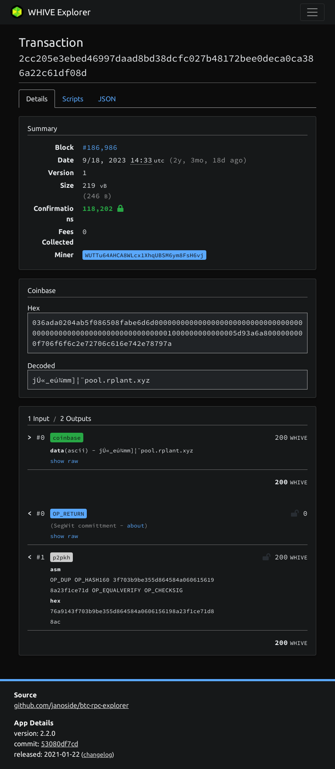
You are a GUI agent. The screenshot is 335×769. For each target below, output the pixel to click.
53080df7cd (59, 744)
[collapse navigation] (312, 12)
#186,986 (99, 147)
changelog (97, 754)
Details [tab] (37, 99)
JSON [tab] (107, 99)
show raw (64, 460)
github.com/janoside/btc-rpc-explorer (71, 705)
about (135, 525)
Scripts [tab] (72, 99)
